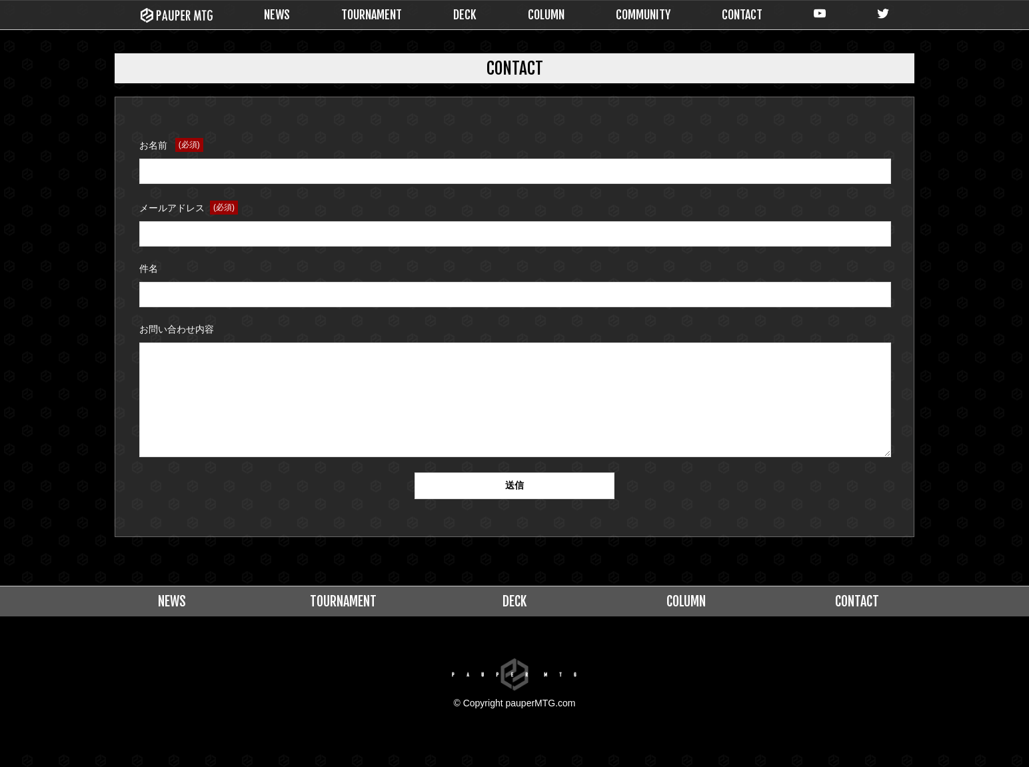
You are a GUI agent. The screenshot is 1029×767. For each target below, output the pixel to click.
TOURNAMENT (371, 14)
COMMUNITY (643, 14)
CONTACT (742, 14)
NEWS (277, 14)
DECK (465, 14)
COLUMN (546, 14)
